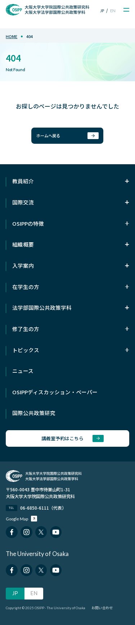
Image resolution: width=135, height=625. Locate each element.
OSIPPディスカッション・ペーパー (55, 392)
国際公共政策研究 (33, 413)
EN (113, 10)
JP (102, 10)
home (11, 36)
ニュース (22, 370)
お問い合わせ (102, 607)
